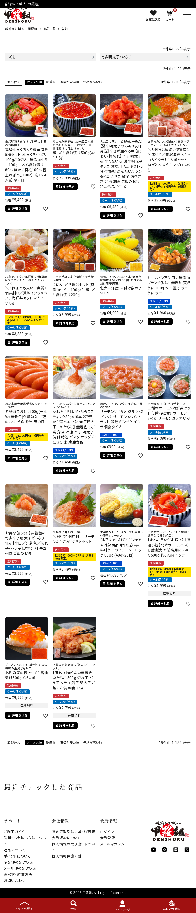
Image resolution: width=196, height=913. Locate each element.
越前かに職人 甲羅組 (21, 29)
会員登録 (107, 838)
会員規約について (66, 838)
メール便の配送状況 (20, 868)
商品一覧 (49, 29)
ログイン (107, 832)
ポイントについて (17, 856)
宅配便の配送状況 (19, 862)
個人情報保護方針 (67, 856)
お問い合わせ (15, 881)
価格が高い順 (92, 82)
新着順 (51, 82)
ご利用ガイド (14, 832)
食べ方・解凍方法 (18, 875)
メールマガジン (112, 844)
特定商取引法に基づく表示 (73, 832)
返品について (14, 850)
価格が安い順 (69, 82)
